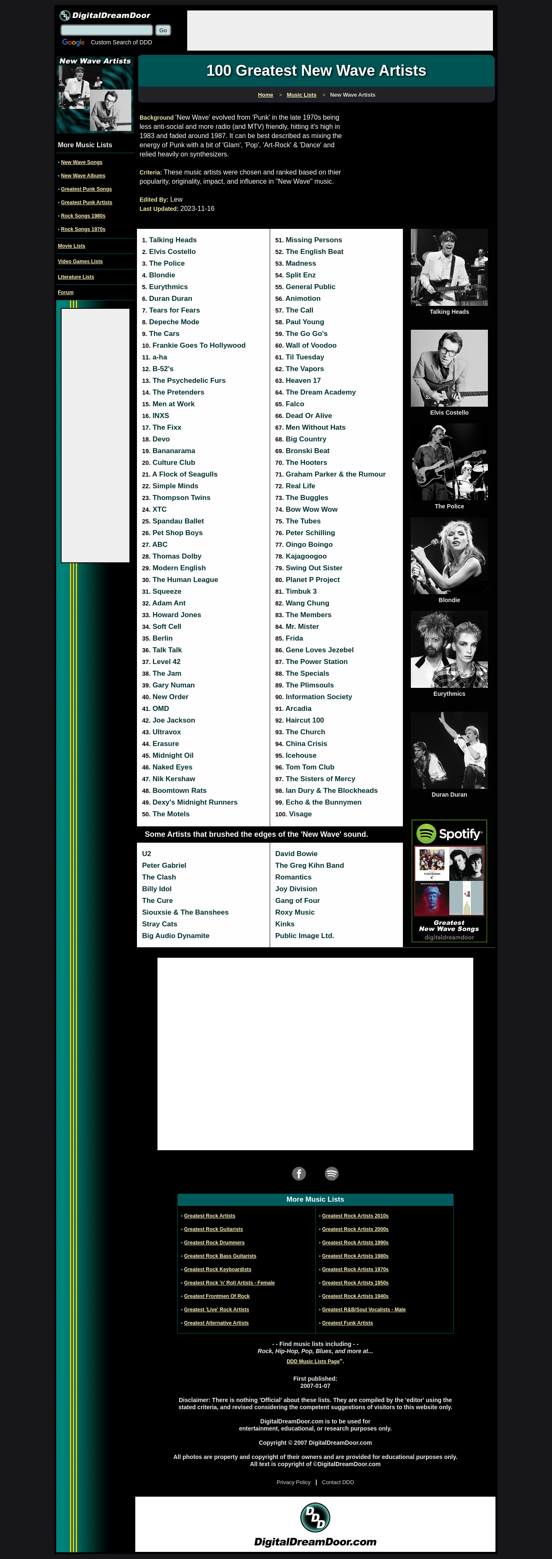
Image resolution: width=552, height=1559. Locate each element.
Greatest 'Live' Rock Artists (216, 1310)
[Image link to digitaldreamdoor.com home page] (105, 15)
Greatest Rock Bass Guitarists (220, 1256)
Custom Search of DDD (121, 42)
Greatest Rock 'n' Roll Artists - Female (229, 1283)
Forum (65, 292)
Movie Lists (71, 246)
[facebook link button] (299, 1179)
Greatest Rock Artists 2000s (355, 1229)
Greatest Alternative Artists (216, 1323)
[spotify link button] (332, 1179)
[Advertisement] (340, 30)
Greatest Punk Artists (86, 202)
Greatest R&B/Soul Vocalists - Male (364, 1310)
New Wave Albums (83, 176)
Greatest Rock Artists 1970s (355, 1269)
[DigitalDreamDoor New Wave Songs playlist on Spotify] (449, 941)
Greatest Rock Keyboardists (218, 1269)
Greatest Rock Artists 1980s (355, 1256)
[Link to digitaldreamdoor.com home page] (265, 95)
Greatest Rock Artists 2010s (355, 1216)
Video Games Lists (80, 261)
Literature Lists (76, 277)
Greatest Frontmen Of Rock (217, 1296)
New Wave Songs (82, 162)
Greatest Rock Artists (209, 1216)
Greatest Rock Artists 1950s (355, 1283)
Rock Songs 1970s (83, 229)
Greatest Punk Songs (86, 189)
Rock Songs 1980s (83, 216)
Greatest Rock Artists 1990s (355, 1243)
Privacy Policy (294, 1482)
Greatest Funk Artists (347, 1323)
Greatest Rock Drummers (214, 1243)
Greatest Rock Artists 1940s (355, 1296)
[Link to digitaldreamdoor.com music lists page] (302, 95)
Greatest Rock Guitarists (213, 1229)
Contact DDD (338, 1482)
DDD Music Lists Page (313, 1361)
